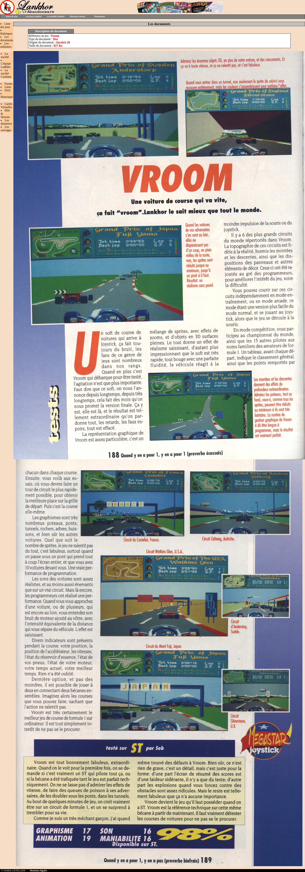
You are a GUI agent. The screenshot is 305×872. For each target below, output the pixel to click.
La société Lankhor (55, 16)
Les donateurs (6, 122)
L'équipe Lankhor (6, 65)
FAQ (7, 90)
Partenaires (99, 16)
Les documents (6, 38)
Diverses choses (77, 16)
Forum (8, 83)
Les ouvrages (6, 128)
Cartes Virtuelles (6, 105)
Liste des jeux (5, 25)
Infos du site (12, 16)
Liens (8, 87)
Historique (7, 96)
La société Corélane (6, 73)
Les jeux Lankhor (34, 16)
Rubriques (6, 33)
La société (5, 55)
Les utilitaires (5, 45)
